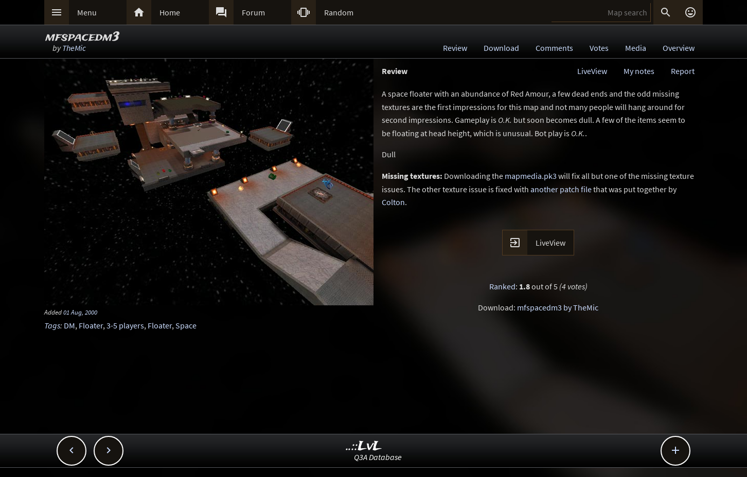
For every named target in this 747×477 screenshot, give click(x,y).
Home (169, 12)
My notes (639, 71)
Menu (87, 12)
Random (338, 12)
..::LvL (364, 446)
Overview (679, 48)
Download (501, 48)
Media (635, 48)
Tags (52, 325)
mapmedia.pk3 (531, 176)
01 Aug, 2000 (80, 312)
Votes (599, 48)
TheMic (74, 48)
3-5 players (125, 325)
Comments (554, 48)
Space (186, 325)
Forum (253, 12)
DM (69, 325)
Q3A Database (378, 457)
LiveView (592, 71)
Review (455, 48)
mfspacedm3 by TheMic (557, 307)
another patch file (561, 189)
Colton (393, 202)
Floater (91, 325)
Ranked (502, 286)
